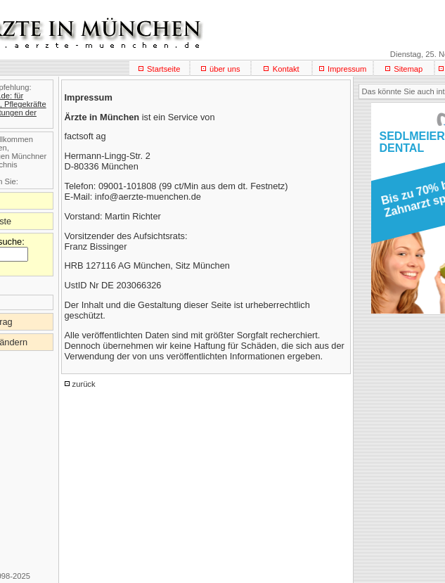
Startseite (163, 69)
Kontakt (286, 69)
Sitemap (408, 69)
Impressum (347, 69)
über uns (224, 69)
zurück (84, 384)
